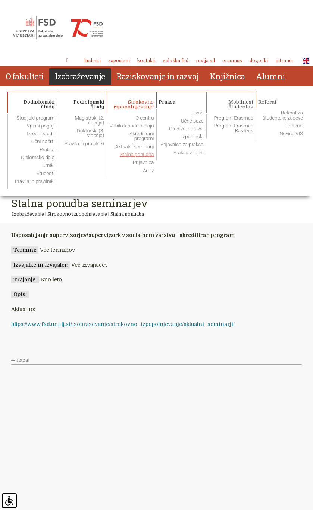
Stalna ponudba (127, 214)
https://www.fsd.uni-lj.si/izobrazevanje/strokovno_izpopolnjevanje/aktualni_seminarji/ (123, 324)
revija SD (205, 60)
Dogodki (259, 60)
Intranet (284, 60)
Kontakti (146, 60)
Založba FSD (175, 60)
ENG (304, 61)
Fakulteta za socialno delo (57, 28)
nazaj (23, 360)
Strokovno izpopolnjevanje (77, 214)
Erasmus (232, 60)
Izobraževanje (28, 214)
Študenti (92, 60)
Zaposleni (119, 60)
